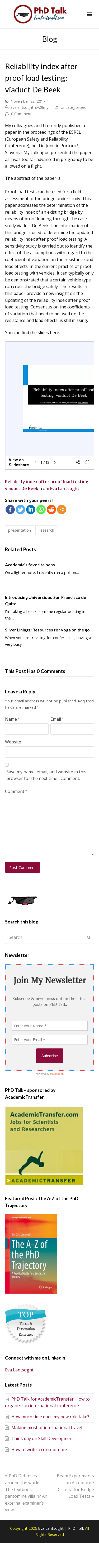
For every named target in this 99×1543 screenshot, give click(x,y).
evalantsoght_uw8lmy (29, 107)
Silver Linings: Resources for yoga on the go (47, 629)
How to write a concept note (36, 1449)
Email (57, 719)
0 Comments (22, 113)
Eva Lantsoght (64, 488)
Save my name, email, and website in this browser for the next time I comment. (46, 775)
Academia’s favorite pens (30, 564)
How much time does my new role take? (47, 1417)
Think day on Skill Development (39, 1438)
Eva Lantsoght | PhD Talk (61, 1528)
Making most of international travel (43, 1427)
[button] (89, 14)
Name (12, 719)
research (46, 530)
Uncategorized (73, 107)
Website (13, 742)
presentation (19, 530)
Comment (16, 791)
